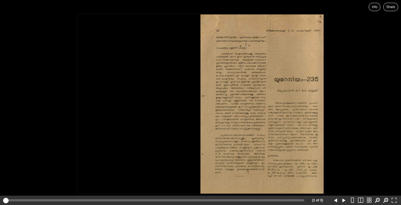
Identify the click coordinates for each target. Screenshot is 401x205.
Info (374, 7)
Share (390, 7)
